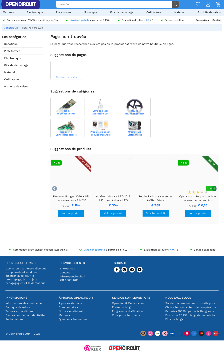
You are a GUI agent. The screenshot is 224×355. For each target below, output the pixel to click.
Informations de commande (23, 303)
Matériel (179, 12)
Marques (8, 12)
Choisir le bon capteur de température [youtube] (192, 307)
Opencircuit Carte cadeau (128, 303)
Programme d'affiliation (127, 311)
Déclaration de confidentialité (25, 315)
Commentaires (68, 307)
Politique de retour (17, 307)
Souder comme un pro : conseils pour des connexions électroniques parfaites (192, 303)
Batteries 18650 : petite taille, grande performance (192, 311)
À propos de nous (70, 303)
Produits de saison (209, 12)
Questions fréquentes (73, 319)
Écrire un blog (121, 307)
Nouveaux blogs (178, 297)
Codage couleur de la (126, 315)
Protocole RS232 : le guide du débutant (191, 315)
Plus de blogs (174, 319)
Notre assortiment (71, 311)
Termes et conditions (19, 311)
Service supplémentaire (131, 297)
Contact (216, 20)
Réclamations (14, 319)
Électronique (35, 12)
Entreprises (202, 20)
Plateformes (63, 12)
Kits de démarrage (121, 12)
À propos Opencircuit (76, 297)
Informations (16, 297)
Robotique (90, 12)
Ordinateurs (153, 12)
